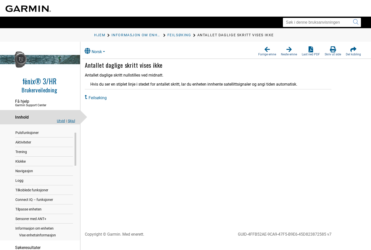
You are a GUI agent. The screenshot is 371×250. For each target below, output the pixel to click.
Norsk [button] (98, 51)
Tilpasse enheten (28, 215)
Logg (19, 186)
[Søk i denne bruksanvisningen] (322, 22)
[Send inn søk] (356, 22)
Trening (21, 157)
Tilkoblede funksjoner (31, 196)
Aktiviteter (23, 148)
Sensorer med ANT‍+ (30, 224)
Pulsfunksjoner (27, 138)
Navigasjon (24, 176)
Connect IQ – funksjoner (34, 205)
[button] (267, 51)
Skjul (71, 121)
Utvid (61, 121)
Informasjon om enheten (34, 234)
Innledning (23, 129)
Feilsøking (102, 97)
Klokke (20, 167)
